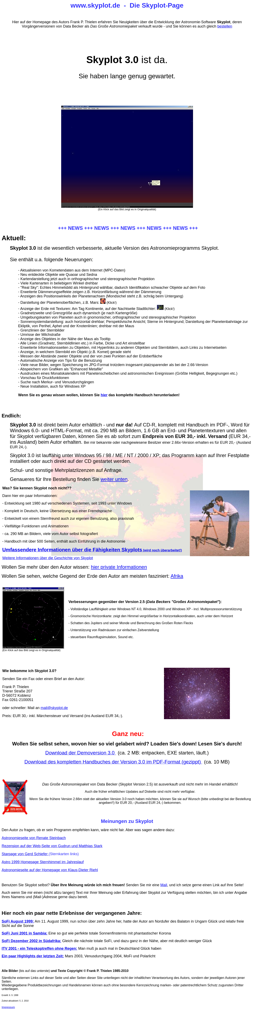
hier (104, 395)
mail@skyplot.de (54, 708)
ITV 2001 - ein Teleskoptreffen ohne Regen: (39, 948)
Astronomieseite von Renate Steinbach (34, 838)
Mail (163, 885)
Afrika (177, 576)
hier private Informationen (119, 567)
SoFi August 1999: (18, 921)
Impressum (8, 1007)
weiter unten (114, 479)
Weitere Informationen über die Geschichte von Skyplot (47, 558)
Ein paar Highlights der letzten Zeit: (33, 956)
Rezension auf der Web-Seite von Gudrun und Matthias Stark (52, 846)
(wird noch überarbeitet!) (92, 550)
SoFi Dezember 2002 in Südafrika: (31, 941)
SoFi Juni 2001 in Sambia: (24, 933)
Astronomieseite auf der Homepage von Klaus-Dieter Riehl (50, 870)
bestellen (224, 26)
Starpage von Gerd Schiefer (25, 854)
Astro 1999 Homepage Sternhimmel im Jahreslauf (43, 862)
